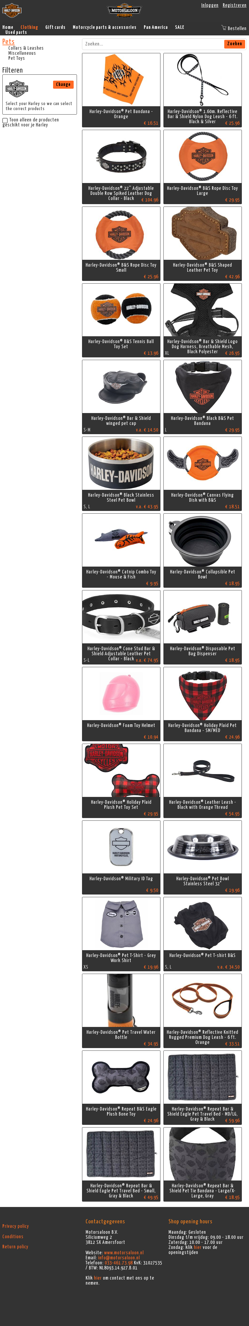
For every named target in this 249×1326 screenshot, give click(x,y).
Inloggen (210, 5)
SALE (179, 27)
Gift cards (55, 27)
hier (98, 1278)
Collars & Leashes (26, 48)
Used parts (16, 32)
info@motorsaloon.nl (119, 1257)
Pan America (156, 27)
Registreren (235, 5)
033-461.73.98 (119, 1263)
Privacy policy (15, 1226)
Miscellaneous (22, 53)
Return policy (15, 1246)
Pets (8, 42)
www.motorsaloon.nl (124, 1252)
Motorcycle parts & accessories (105, 27)
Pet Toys (16, 58)
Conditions (13, 1236)
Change (63, 84)
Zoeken (234, 43)
